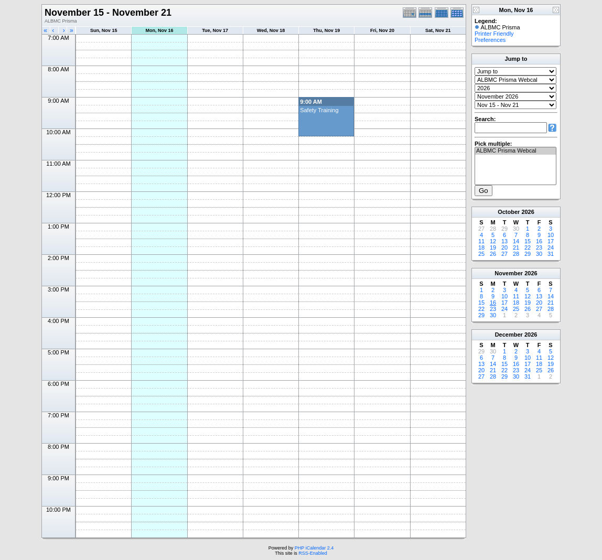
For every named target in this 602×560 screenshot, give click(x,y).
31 (550, 254)
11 (481, 241)
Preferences (490, 40)
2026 (527, 212)
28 (516, 254)
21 (516, 247)
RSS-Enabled (312, 553)
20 (504, 247)
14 (516, 241)
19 (493, 247)
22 (527, 247)
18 (481, 247)
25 (481, 254)
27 (504, 254)
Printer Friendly (494, 33)
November (508, 273)
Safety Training (319, 110)
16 (539, 241)
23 (539, 247)
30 (539, 254)
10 (550, 235)
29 (527, 254)
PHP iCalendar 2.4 (314, 548)
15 (527, 241)
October (509, 212)
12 (493, 241)
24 (550, 247)
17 (550, 241)
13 (504, 241)
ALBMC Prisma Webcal (515, 151)
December (509, 334)
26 (493, 254)
